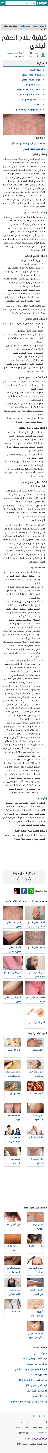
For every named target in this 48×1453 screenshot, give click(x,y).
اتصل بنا (43, 1422)
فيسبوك (24, 891)
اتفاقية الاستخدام (40, 1427)
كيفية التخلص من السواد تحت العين (31, 1369)
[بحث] (34, 3)
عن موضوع (25, 1422)
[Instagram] (34, 1416)
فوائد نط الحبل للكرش (37, 1364)
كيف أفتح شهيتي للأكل (36, 1385)
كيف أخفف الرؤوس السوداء (34, 1359)
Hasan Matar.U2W (14, 53)
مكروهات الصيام (39, 1396)
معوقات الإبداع (40, 1353)
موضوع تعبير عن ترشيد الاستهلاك (32, 1380)
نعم (27, 880)
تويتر (17, 891)
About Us (43, 1432)
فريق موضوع (24, 1432)
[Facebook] (45, 1416)
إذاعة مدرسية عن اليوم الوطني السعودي (28, 1402)
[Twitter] (39, 1416)
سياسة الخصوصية (22, 1427)
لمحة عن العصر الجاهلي (36, 1375)
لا (20, 880)
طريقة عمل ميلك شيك (37, 1391)
